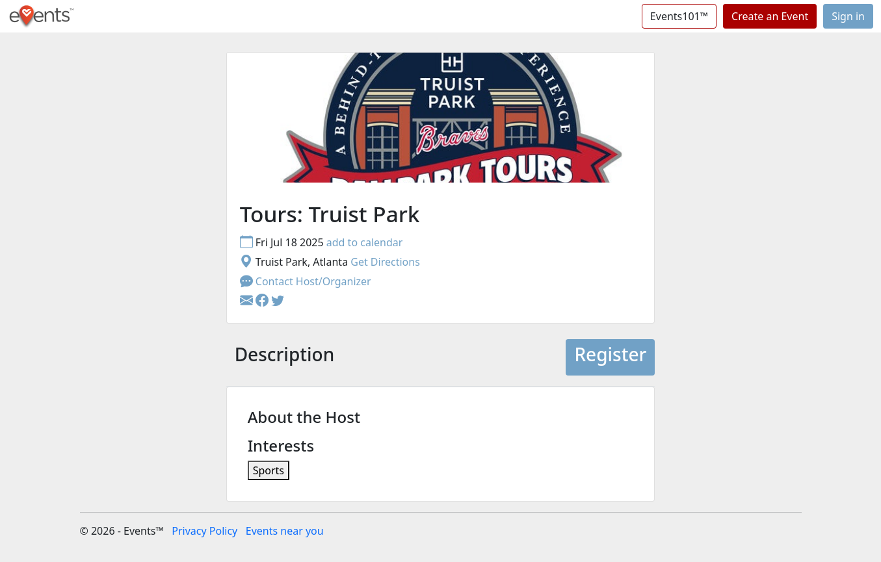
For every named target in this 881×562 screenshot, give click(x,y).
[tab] (284, 357)
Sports (268, 470)
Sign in (848, 16)
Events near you (285, 531)
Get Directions (385, 262)
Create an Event (769, 16)
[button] (263, 301)
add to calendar (364, 242)
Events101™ (679, 16)
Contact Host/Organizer (305, 281)
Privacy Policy (204, 531)
